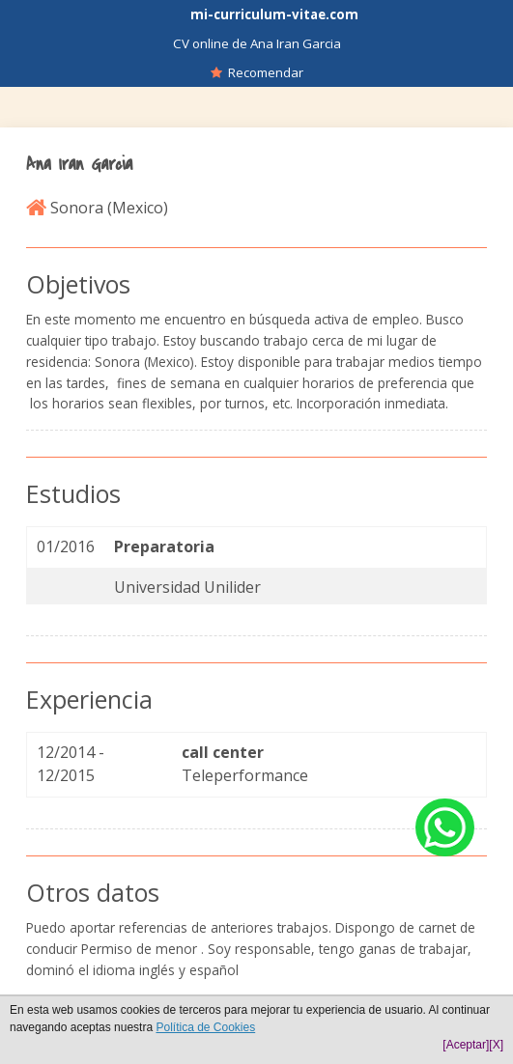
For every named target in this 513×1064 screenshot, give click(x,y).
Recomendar (257, 72)
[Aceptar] (465, 1044)
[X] (496, 1044)
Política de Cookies (205, 1027)
